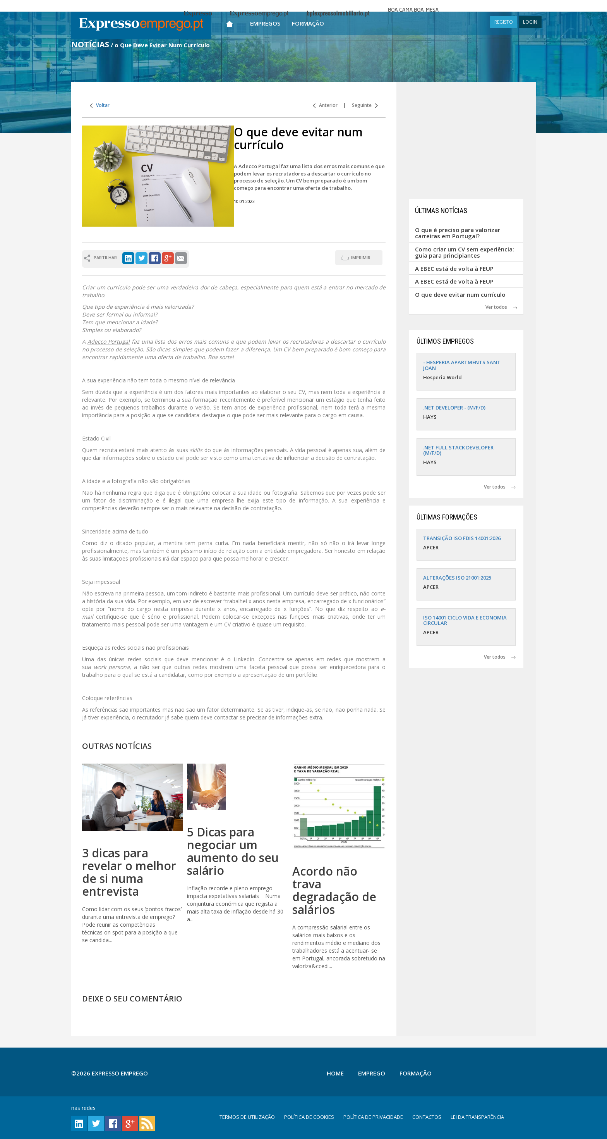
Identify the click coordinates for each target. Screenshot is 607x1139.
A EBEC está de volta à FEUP (454, 268)
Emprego (371, 1073)
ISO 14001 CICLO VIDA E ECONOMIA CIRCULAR (465, 620)
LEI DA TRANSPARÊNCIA (477, 1116)
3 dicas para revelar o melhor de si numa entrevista (129, 872)
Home (335, 1073)
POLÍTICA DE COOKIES (309, 1116)
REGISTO (503, 22)
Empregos (265, 23)
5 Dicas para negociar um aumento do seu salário (233, 851)
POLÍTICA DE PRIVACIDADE (373, 1116)
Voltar (100, 105)
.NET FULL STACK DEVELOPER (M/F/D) (458, 450)
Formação (308, 23)
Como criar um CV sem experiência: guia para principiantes (464, 252)
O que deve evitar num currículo (460, 294)
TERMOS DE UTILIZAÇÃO (247, 1116)
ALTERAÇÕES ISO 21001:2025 (457, 577)
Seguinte (365, 105)
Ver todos (501, 307)
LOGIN (530, 22)
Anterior (325, 105)
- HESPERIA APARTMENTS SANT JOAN (462, 365)
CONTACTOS (426, 1116)
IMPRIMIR (360, 257)
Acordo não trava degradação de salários (334, 890)
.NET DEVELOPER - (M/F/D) (454, 407)
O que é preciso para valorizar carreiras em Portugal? (457, 233)
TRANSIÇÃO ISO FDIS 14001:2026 (462, 538)
